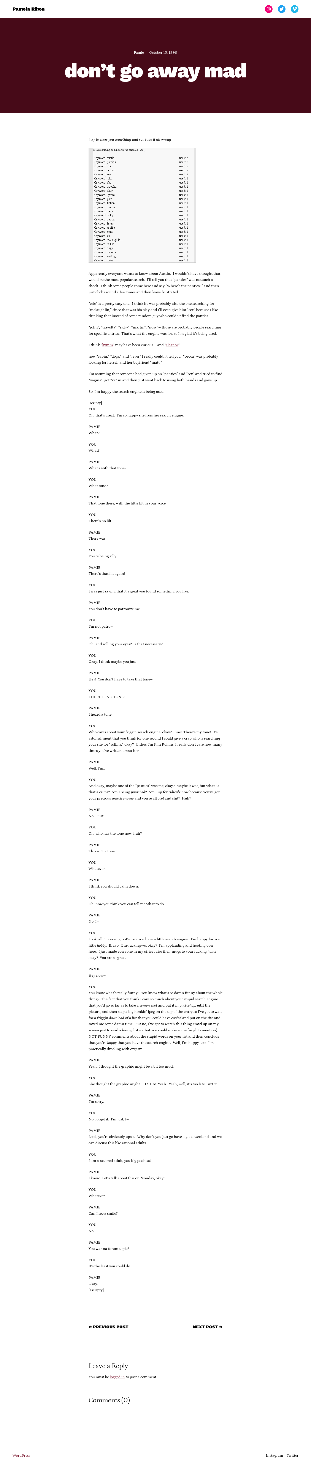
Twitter (292, 1455)
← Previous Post (109, 1326)
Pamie (139, 52)
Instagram (274, 1455)
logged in (117, 1377)
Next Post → (207, 1326)
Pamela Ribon (29, 9)
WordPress (21, 1455)
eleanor (172, 345)
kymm (107, 345)
